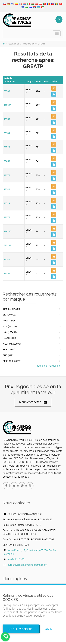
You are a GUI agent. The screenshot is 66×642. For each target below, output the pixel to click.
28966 (7, 91)
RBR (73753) (9, 349)
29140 (7, 259)
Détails (48, 629)
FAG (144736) (9, 320)
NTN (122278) (10, 326)
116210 (7, 231)
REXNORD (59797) (12, 361)
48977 (7, 217)
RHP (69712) (9, 355)
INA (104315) (9, 338)
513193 (7, 245)
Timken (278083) (12, 309)
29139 (7, 133)
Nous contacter (33, 402)
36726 (7, 147)
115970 (7, 273)
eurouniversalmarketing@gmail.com (27, 564)
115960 (7, 105)
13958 (7, 119)
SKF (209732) (9, 314)
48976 (7, 175)
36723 (7, 203)
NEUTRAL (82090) (12, 343)
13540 (7, 189)
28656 (7, 161)
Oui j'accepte (21, 629)
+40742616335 (16, 559)
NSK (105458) (10, 332)
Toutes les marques (48, 365)
